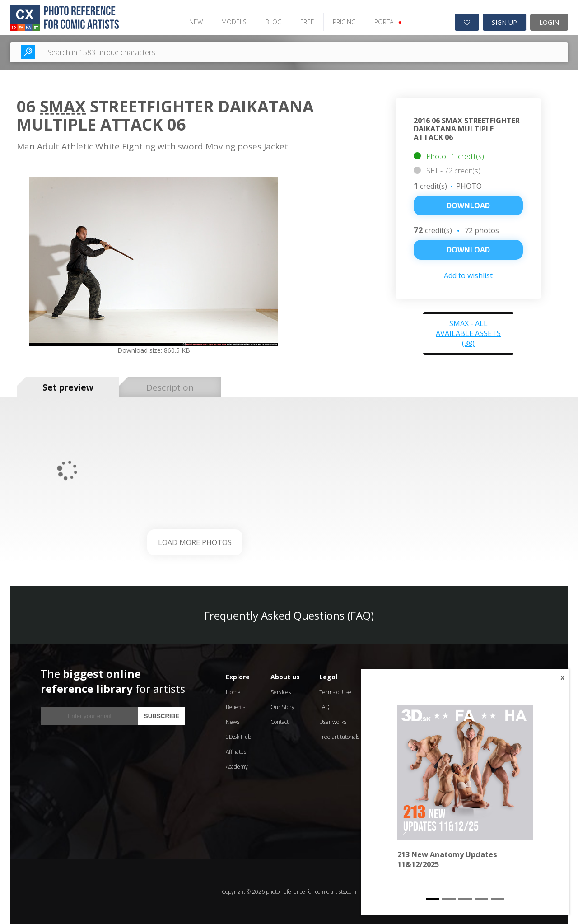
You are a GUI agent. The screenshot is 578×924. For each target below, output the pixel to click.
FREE (305, 21)
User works (332, 721)
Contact (279, 721)
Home (233, 691)
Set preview (67, 386)
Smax (63, 106)
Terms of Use (335, 691)
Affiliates (236, 751)
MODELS (232, 21)
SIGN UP (504, 22)
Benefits (235, 706)
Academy (237, 766)
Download (468, 205)
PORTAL (386, 21)
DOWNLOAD (468, 249)
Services (280, 691)
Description (170, 386)
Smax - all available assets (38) (468, 333)
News (232, 721)
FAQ (324, 706)
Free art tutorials (339, 736)
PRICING (342, 21)
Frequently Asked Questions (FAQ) (289, 614)
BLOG (271, 21)
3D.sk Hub (238, 736)
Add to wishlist (468, 275)
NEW (194, 21)
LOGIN (549, 22)
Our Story (282, 706)
